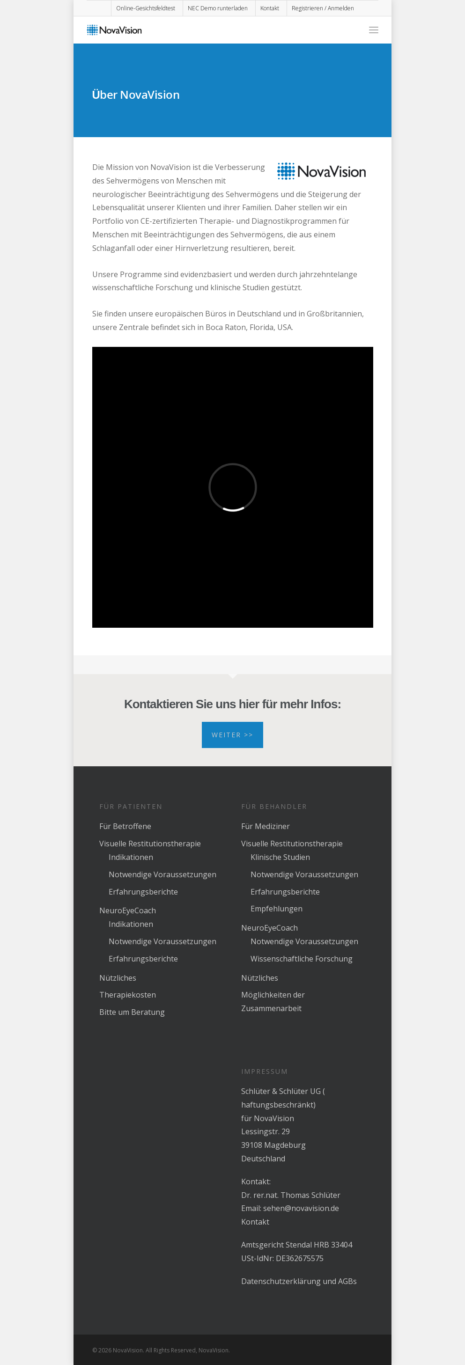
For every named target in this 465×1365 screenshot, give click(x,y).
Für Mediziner (265, 826)
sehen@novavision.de (301, 1208)
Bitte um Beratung (132, 1012)
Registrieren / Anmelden (323, 8)
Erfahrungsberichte (143, 892)
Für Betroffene (125, 826)
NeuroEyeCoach (127, 910)
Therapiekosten (127, 995)
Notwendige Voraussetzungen (162, 874)
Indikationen (131, 857)
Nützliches (117, 978)
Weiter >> (232, 734)
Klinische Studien (280, 857)
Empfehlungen (277, 908)
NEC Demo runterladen (218, 8)
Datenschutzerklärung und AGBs (299, 1281)
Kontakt (269, 8)
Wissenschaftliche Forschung (302, 959)
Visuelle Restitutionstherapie (150, 843)
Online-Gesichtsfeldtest (145, 8)
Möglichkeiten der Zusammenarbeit (273, 1001)
